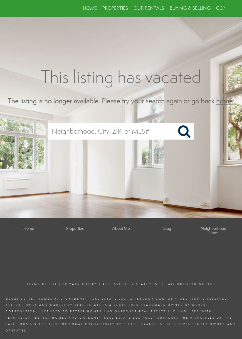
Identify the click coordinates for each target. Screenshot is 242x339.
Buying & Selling (190, 8)
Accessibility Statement (132, 284)
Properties (115, 8)
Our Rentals (149, 8)
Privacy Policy (80, 284)
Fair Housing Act (26, 324)
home (224, 101)
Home (90, 8)
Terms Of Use (42, 284)
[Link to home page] (20, 8)
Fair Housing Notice (190, 284)
